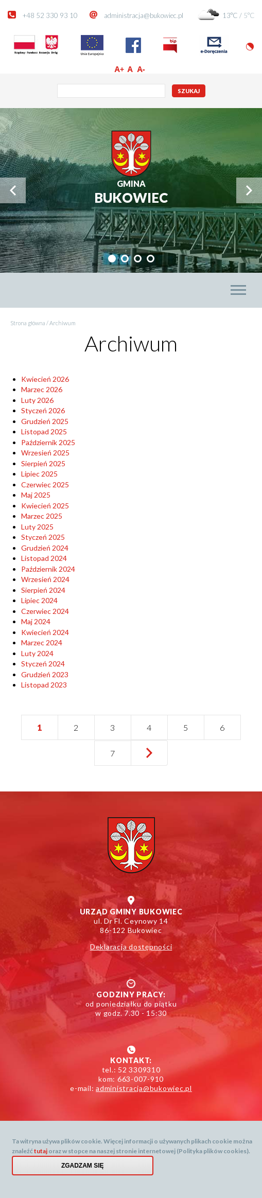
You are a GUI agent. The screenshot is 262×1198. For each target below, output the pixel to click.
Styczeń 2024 (43, 663)
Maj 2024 (35, 621)
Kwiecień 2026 (45, 379)
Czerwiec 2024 (45, 611)
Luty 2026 (37, 400)
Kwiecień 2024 (45, 632)
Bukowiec (131, 192)
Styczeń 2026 (43, 410)
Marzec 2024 (41, 642)
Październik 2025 (48, 442)
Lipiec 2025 (39, 473)
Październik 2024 (48, 569)
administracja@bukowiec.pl (143, 15)
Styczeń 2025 (43, 537)
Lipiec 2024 (39, 600)
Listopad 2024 (44, 558)
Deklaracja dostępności (131, 946)
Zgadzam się (82, 1165)
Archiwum (62, 323)
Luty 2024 (37, 653)
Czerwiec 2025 (45, 484)
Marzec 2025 (41, 516)
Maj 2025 (35, 494)
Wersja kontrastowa (250, 46)
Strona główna (27, 323)
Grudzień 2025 (44, 421)
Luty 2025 (37, 526)
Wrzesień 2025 (45, 452)
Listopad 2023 (44, 684)
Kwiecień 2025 (45, 505)
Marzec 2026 (41, 389)
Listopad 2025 (44, 431)
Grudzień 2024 (44, 547)
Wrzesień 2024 (45, 579)
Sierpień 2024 (43, 590)
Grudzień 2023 (44, 674)
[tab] (112, 258)
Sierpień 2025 (43, 463)
